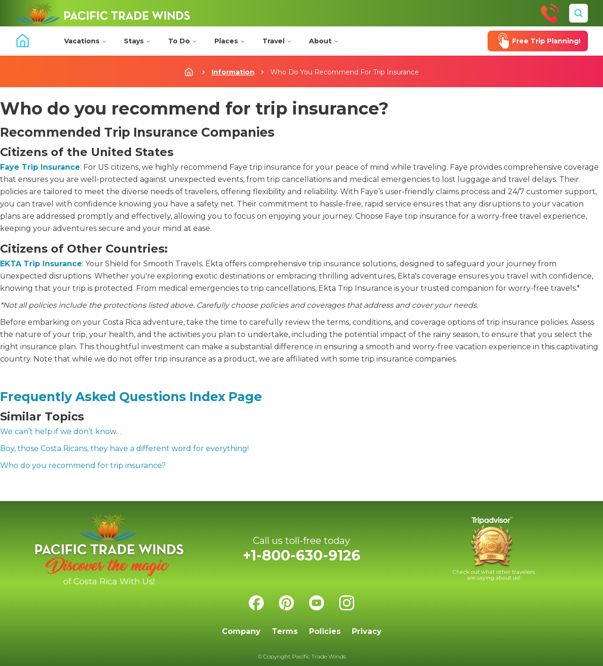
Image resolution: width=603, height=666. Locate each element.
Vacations (85, 41)
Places (229, 41)
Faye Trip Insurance (40, 167)
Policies (325, 631)
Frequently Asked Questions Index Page (131, 396)
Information (233, 72)
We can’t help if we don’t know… (60, 431)
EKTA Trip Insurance (41, 263)
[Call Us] (550, 13)
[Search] (578, 13)
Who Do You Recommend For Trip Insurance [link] (344, 72)
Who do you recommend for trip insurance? (83, 465)
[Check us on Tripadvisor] (493, 549)
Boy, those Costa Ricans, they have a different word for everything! (124, 448)
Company (241, 631)
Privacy (367, 631)
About (324, 41)
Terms (285, 631)
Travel (277, 41)
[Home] (102, 13)
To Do (182, 41)
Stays (137, 41)
